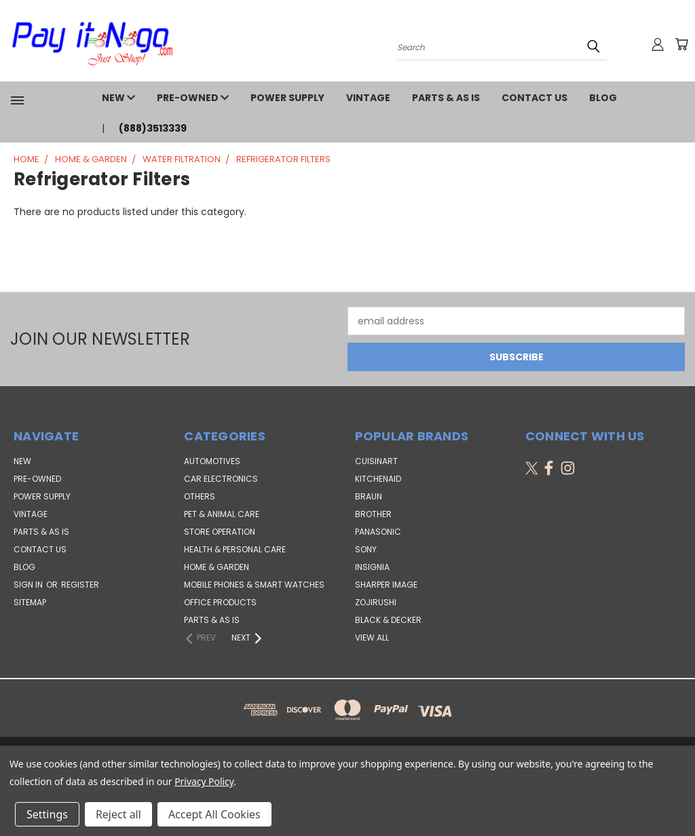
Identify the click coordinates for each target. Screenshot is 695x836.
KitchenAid (378, 478)
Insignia (372, 567)
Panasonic (378, 531)
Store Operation (219, 531)
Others (199, 496)
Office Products (220, 602)
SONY (366, 549)
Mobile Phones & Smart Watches (254, 584)
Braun (368, 496)
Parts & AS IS (212, 620)
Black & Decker (388, 620)
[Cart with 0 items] (681, 44)
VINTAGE (368, 97)
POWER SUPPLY (287, 97)
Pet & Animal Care (221, 514)
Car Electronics (221, 478)
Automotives (212, 461)
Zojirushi (375, 602)
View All (372, 637)
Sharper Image (386, 584)
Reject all (118, 814)
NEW (118, 97)
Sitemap (30, 602)
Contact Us (534, 97)
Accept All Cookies (214, 814)
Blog (603, 97)
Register (80, 584)
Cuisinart (376, 461)
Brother (373, 514)
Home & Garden (216, 567)
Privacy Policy (203, 781)
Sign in (29, 584)
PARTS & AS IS (446, 97)
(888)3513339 (153, 128)
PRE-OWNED (193, 97)
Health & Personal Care (235, 549)
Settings (47, 814)
